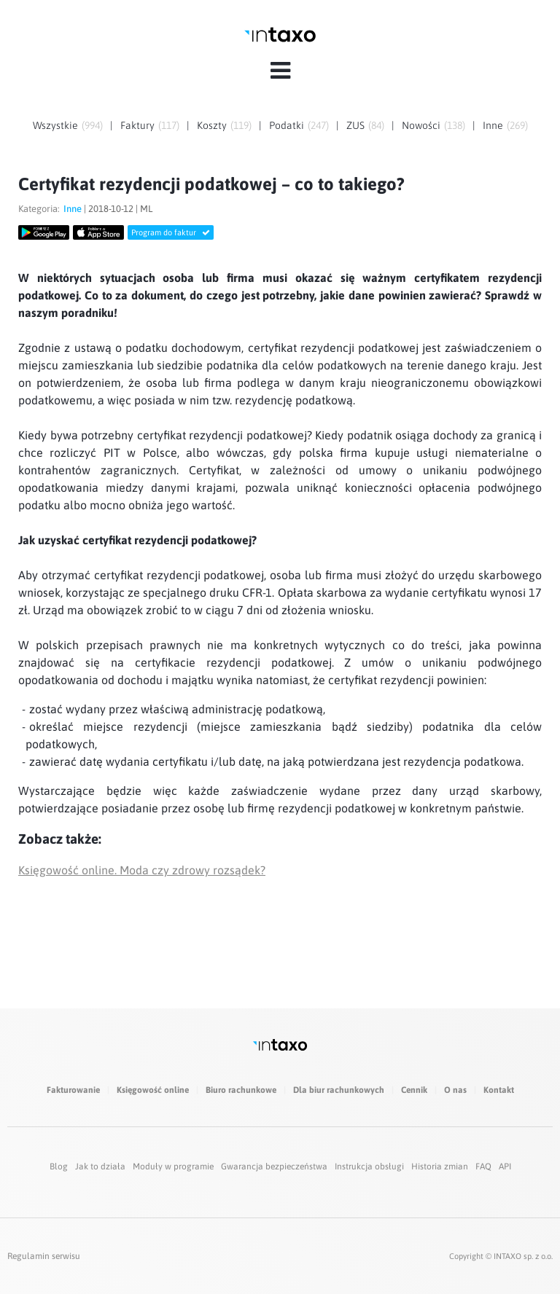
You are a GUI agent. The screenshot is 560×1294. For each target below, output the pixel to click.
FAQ (483, 1166)
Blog (59, 1166)
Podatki (286, 125)
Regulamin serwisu (43, 1256)
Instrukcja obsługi (369, 1166)
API (505, 1166)
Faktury (137, 125)
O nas (455, 1090)
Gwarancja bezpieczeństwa (274, 1166)
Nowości (421, 125)
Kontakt (498, 1090)
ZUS (355, 125)
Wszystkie (55, 125)
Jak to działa (100, 1166)
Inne (493, 125)
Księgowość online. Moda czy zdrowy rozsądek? (141, 870)
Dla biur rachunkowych (338, 1090)
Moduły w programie (173, 1166)
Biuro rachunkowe (241, 1090)
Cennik (414, 1090)
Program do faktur (170, 232)
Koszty (212, 125)
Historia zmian (439, 1166)
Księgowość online (153, 1090)
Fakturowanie (73, 1090)
